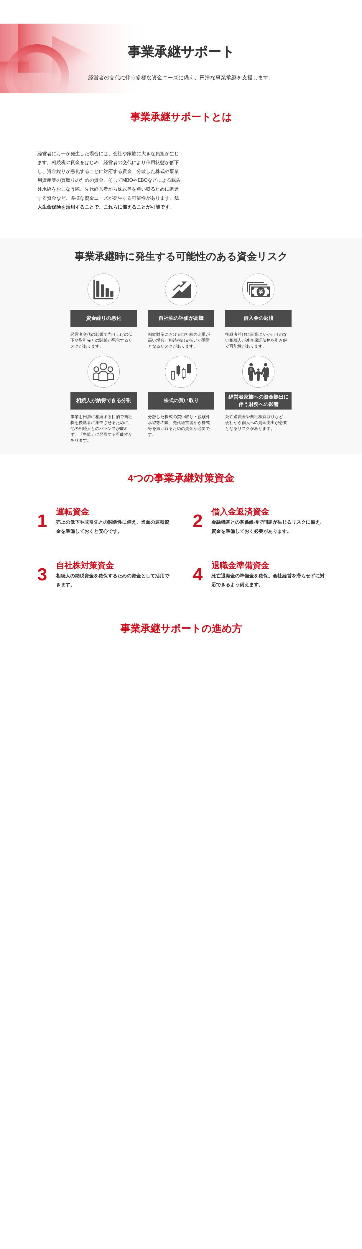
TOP (333, 1211)
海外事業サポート (244, 1171)
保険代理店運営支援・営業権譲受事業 (138, 1171)
